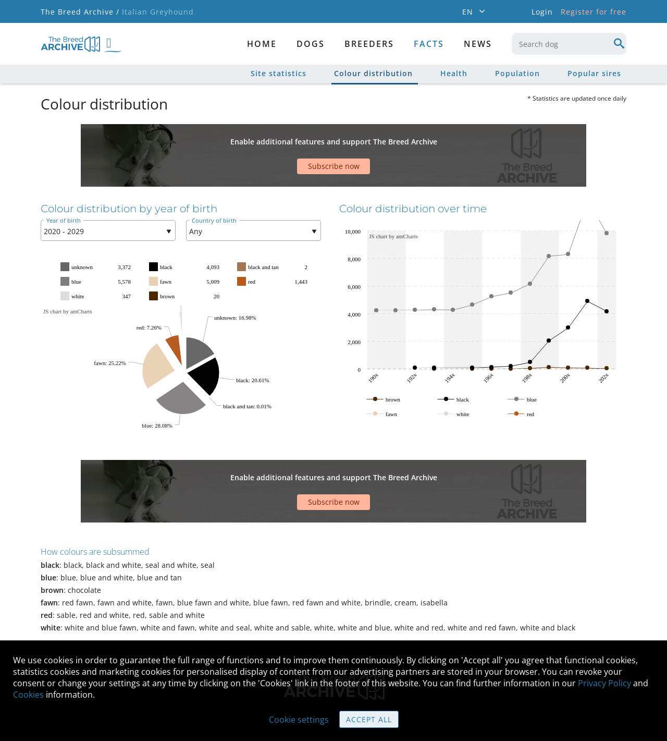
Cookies (28, 694)
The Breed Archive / (80, 12)
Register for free (593, 12)
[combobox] (569, 44)
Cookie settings (299, 719)
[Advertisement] (293, 142)
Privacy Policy (604, 683)
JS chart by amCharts (67, 280)
